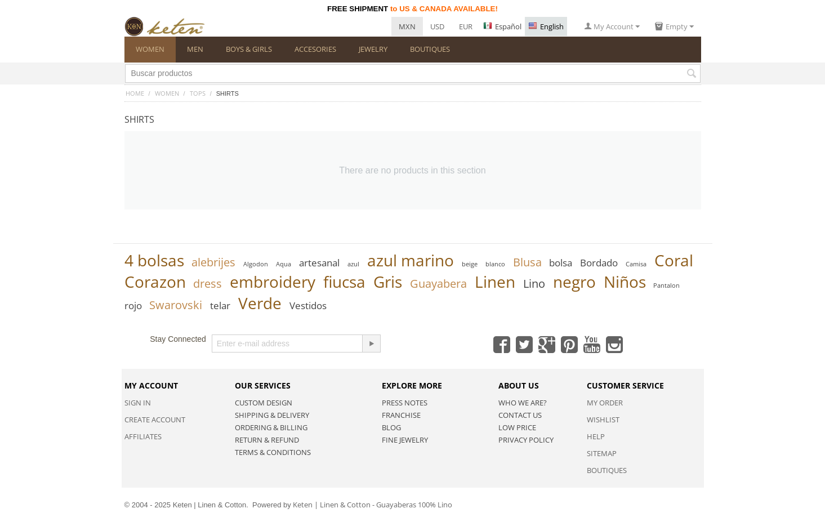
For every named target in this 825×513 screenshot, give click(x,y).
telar (220, 305)
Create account (154, 419)
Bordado (599, 262)
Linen (495, 281)
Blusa (527, 262)
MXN (407, 26)
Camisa (636, 264)
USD (437, 26)
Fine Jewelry (405, 440)
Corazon (155, 281)
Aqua (283, 264)
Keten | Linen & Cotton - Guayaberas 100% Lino (372, 504)
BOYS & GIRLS (249, 49)
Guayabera (438, 283)
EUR (465, 26)
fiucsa (344, 281)
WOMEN (150, 49)
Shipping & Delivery (272, 415)
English (546, 26)
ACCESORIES (315, 49)
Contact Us (520, 415)
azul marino (410, 260)
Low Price (517, 427)
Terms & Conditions (273, 452)
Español (502, 26)
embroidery (272, 281)
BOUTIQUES (430, 49)
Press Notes (404, 403)
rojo (133, 305)
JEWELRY (373, 49)
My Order (605, 403)
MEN (195, 49)
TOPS (198, 93)
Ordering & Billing (271, 427)
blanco (495, 264)
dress (207, 283)
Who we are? (522, 403)
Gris (387, 281)
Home (135, 93)
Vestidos (308, 305)
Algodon (255, 264)
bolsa (560, 262)
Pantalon (666, 285)
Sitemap (602, 453)
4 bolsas (154, 260)
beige (470, 264)
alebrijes (213, 262)
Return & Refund (267, 440)
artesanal (319, 262)
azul (353, 264)
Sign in (137, 403)
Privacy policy (526, 440)
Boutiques (607, 470)
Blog (391, 427)
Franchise (401, 415)
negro (574, 281)
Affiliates (143, 436)
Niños (625, 281)
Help (596, 436)
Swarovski (175, 305)
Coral (673, 260)
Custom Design (263, 403)
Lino (534, 283)
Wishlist (603, 419)
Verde (260, 303)
